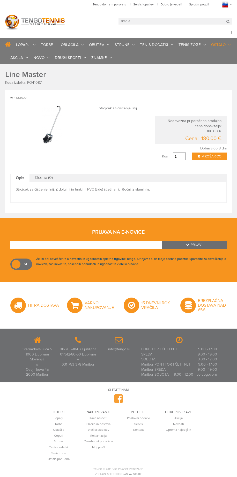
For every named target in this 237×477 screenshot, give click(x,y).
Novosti (178, 424)
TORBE (47, 44)
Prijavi (194, 245)
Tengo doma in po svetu (109, 4)
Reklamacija (98, 435)
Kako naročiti (98, 418)
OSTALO (218, 44)
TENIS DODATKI (154, 44)
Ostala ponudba (59, 459)
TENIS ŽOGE (190, 44)
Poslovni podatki (138, 418)
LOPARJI (23, 44)
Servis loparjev (143, 4)
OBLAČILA (70, 44)
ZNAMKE (99, 57)
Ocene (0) (44, 177)
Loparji (58, 418)
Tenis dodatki (58, 447)
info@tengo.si (119, 349)
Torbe (59, 424)
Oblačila (58, 429)
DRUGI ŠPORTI (68, 57)
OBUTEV (96, 44)
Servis (138, 424)
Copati (58, 435)
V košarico (209, 156)
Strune (58, 441)
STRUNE (122, 44)
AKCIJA (16, 57)
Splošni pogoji (199, 4)
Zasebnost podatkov (98, 441)
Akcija (178, 418)
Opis (20, 177)
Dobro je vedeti (171, 4)
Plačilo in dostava (98, 424)
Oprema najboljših (178, 429)
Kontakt (138, 429)
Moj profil (98, 447)
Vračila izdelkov (98, 429)
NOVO (39, 57)
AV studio (136, 474)
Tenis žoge (58, 453)
